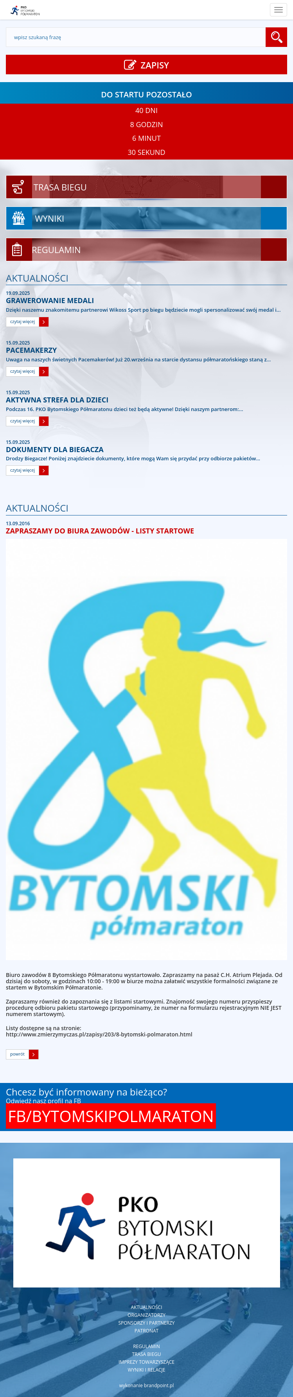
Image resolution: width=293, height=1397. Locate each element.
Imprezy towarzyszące (146, 1362)
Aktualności (146, 1307)
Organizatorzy (146, 1315)
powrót (17, 1054)
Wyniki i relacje (146, 1369)
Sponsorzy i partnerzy (146, 1323)
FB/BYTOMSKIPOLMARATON (111, 1116)
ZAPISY (146, 65)
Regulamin (146, 1346)
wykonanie (146, 1385)
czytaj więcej (22, 321)
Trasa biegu (146, 1354)
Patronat (146, 1330)
